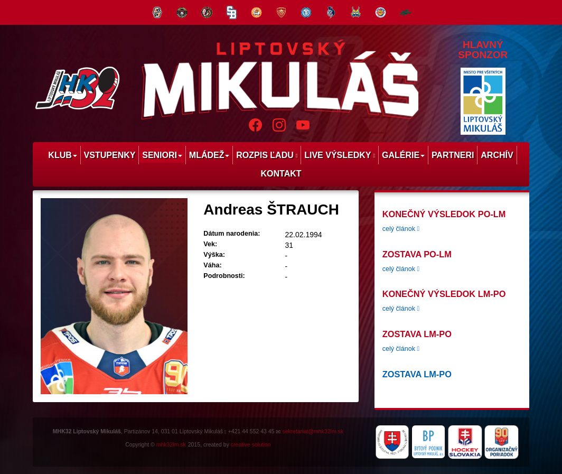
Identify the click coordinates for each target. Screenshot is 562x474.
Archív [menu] (497, 155)
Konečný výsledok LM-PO (444, 294)
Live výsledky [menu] (339, 155)
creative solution (251, 444)
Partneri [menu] (453, 155)
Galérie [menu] (403, 155)
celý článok (400, 229)
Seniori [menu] (162, 155)
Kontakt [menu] (280, 173)
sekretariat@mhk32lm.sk (312, 431)
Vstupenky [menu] (110, 155)
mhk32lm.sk (171, 444)
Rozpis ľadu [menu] (266, 155)
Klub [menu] (62, 155)
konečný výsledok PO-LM (444, 214)
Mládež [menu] (209, 155)
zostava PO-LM (417, 254)
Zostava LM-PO (417, 334)
